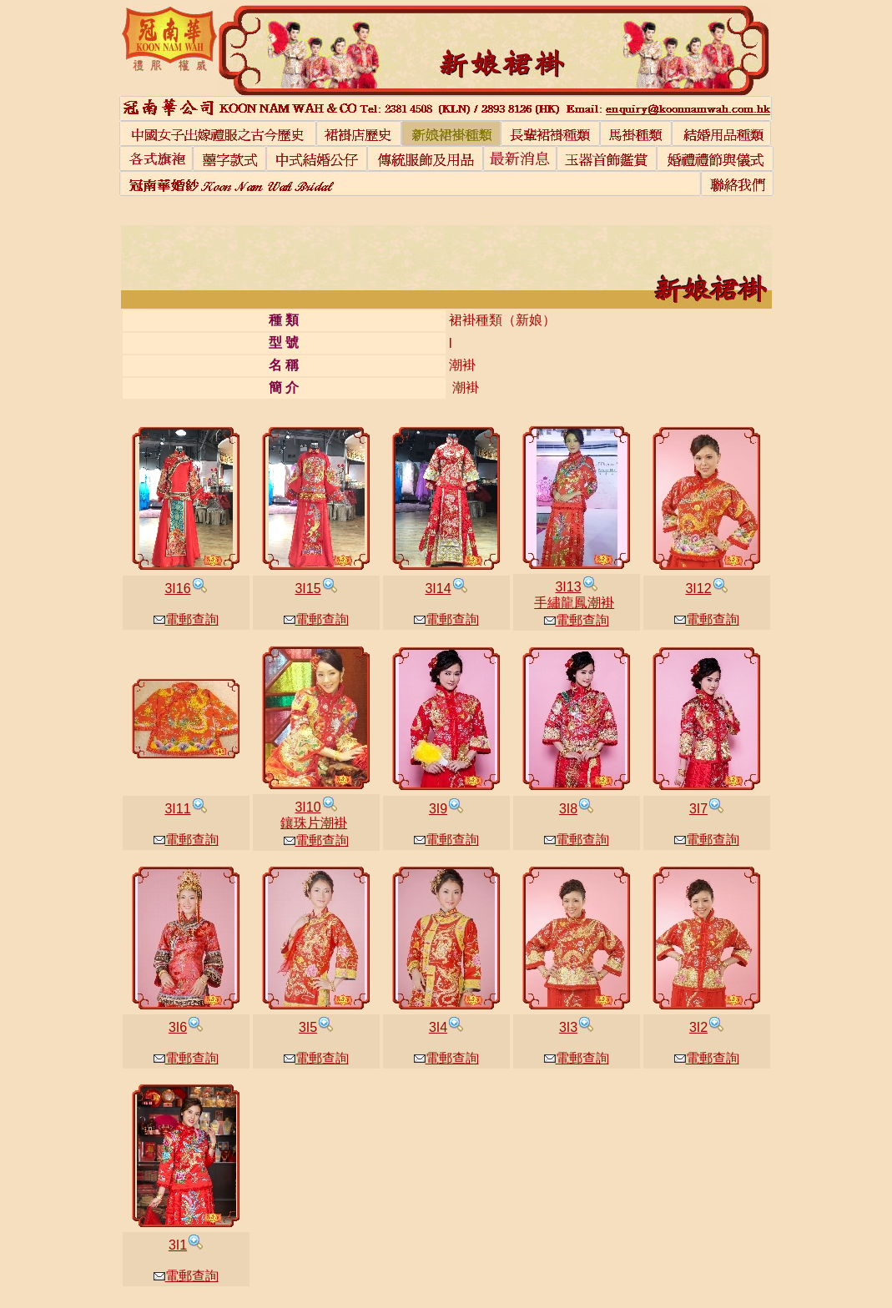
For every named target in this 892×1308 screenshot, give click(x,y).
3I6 (178, 1027)
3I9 (438, 809)
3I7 (698, 809)
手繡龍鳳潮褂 (574, 603)
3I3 (568, 1027)
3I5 (308, 1027)
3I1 (178, 1245)
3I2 (698, 1027)
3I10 (307, 807)
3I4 (438, 1027)
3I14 (438, 588)
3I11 (177, 809)
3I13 (568, 587)
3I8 (568, 809)
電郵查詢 (186, 619)
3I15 (307, 588)
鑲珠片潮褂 (313, 823)
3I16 (177, 588)
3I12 (698, 588)
